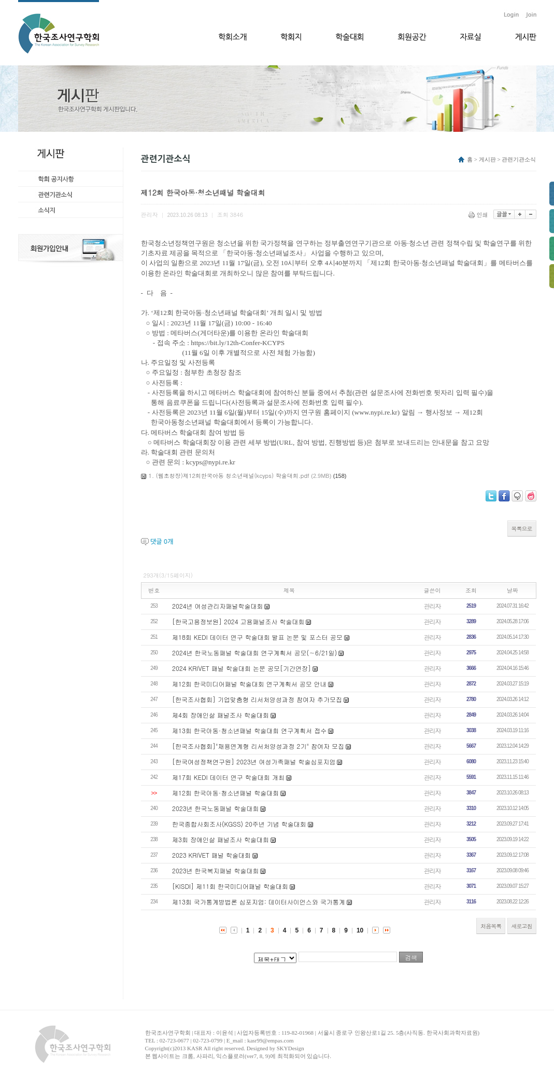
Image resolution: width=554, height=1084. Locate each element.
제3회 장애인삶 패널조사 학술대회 (220, 839)
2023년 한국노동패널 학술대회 (215, 808)
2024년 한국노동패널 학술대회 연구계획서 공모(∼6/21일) (254, 652)
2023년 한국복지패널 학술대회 (215, 870)
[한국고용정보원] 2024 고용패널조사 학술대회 (238, 621)
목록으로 (522, 528)
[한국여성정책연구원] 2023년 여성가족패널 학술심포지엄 (254, 761)
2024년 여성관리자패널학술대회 (217, 605)
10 (360, 930)
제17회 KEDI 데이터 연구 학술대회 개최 (228, 777)
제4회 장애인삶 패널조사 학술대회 (220, 714)
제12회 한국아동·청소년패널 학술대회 (225, 792)
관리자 (432, 605)
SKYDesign (290, 1048)
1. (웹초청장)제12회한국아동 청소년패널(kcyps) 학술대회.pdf (229, 475)
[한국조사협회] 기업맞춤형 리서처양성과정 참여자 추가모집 (257, 699)
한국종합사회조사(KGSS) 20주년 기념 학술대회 (239, 823)
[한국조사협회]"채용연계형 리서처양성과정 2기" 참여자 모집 (258, 746)
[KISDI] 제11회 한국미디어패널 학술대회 (230, 886)
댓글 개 (161, 542)
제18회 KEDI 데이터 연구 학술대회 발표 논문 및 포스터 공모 (257, 637)
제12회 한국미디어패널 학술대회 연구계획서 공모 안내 (249, 683)
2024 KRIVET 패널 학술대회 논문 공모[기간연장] (241, 668)
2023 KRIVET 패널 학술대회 (211, 854)
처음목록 (490, 926)
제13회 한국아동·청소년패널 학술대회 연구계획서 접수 (249, 730)
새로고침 (522, 926)
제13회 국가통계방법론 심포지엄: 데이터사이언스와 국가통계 (258, 901)
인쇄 (479, 214)
